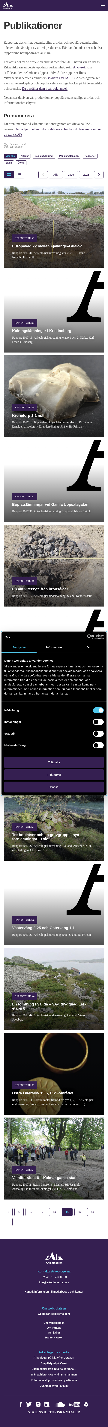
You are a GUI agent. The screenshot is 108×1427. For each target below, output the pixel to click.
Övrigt (21, 162)
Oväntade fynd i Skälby (54, 1385)
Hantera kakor (54, 1337)
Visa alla (10, 155)
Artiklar (25, 155)
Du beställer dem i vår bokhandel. (45, 88)
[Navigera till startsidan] (54, 1263)
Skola (9, 162)
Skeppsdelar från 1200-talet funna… (54, 1368)
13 (92, 1211)
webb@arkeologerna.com (54, 1313)
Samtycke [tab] (19, 647)
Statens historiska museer (54, 1412)
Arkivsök (79, 67)
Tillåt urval (54, 774)
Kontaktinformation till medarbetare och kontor (54, 1291)
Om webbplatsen (54, 1322)
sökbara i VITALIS (61, 78)
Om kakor (54, 1332)
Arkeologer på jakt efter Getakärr (54, 1357)
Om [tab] (89, 647)
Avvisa (54, 787)
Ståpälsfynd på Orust (54, 1363)
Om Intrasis (54, 1327)
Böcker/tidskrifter (44, 155)
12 (79, 1211)
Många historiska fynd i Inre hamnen (54, 1374)
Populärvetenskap (69, 155)
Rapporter (90, 155)
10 (54, 1211)
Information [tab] (54, 647)
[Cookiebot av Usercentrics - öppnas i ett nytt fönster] (87, 636)
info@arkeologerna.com (54, 1282)
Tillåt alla (54, 762)
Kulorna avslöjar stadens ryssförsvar (54, 1379)
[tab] (71, 174)
